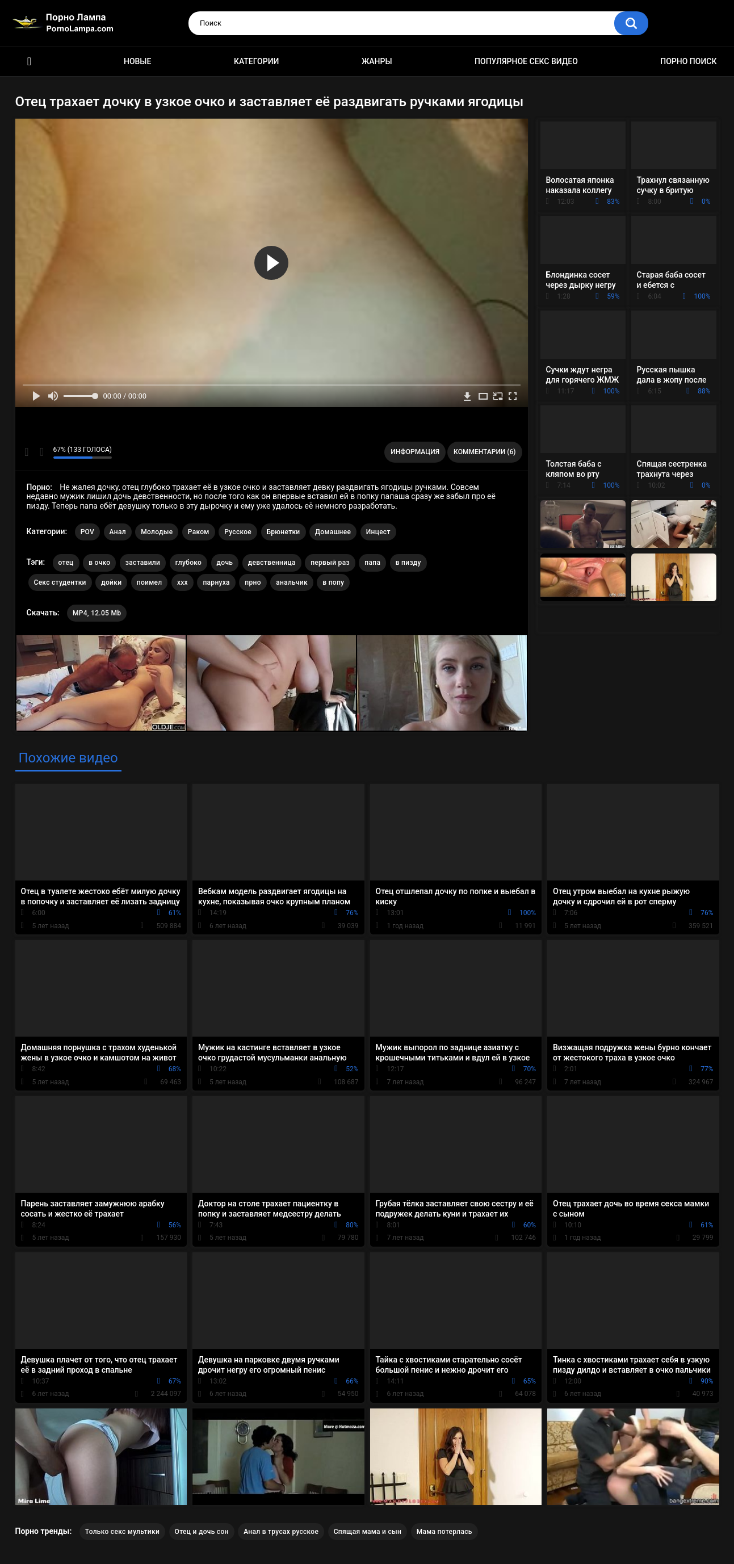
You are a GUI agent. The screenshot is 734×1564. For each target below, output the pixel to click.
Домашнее (333, 532)
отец (66, 563)
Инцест (378, 532)
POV (87, 532)
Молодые (157, 532)
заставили (142, 563)
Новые (137, 61)
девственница (272, 563)
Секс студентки (60, 582)
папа (372, 563)
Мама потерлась (444, 1532)
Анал (118, 532)
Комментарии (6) (484, 452)
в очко (99, 563)
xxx (182, 582)
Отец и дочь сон (202, 1532)
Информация (415, 452)
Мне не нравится (42, 452)
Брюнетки (283, 532)
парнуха (216, 582)
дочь (225, 563)
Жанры (377, 61)
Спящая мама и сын (368, 1532)
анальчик (292, 582)
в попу (333, 582)
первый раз (330, 563)
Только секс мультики (122, 1532)
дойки (111, 582)
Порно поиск (688, 61)
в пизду (408, 563)
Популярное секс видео (526, 61)
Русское (237, 532)
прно (253, 582)
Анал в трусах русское (281, 1532)
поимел (149, 582)
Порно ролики (29, 61)
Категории (256, 61)
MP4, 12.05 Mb (97, 613)
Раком (198, 532)
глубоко (188, 563)
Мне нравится (27, 452)
